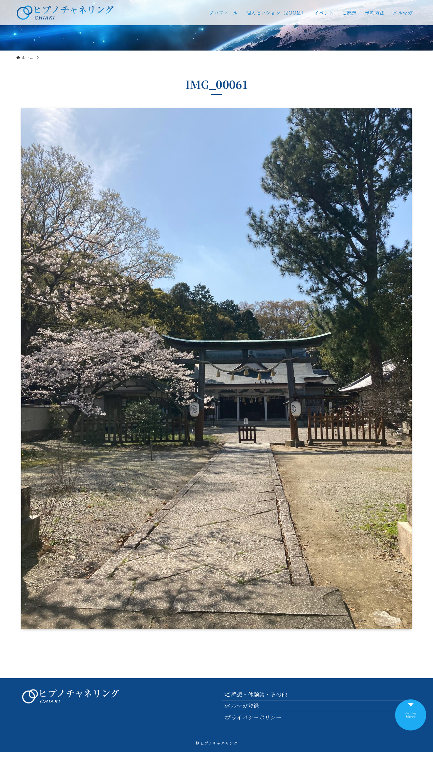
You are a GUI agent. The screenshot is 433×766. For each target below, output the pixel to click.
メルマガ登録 (247, 713)
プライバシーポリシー (258, 729)
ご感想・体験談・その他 (261, 697)
